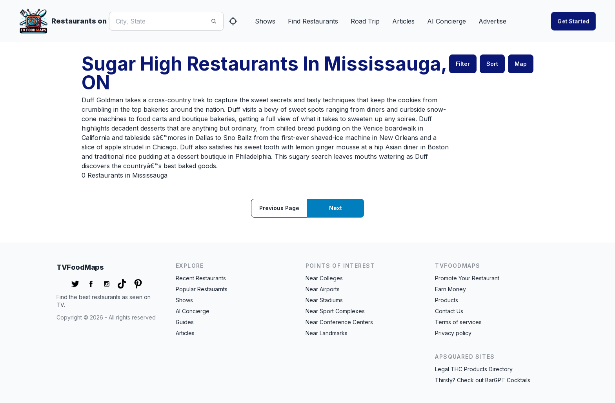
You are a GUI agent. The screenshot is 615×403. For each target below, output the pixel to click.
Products (446, 300)
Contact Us (449, 311)
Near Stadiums (324, 300)
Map (521, 63)
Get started (573, 21)
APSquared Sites (465, 356)
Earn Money (450, 289)
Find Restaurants (313, 21)
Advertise (492, 21)
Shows (265, 21)
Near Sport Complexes (335, 311)
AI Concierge (446, 21)
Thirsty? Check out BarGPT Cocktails (482, 380)
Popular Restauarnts (201, 289)
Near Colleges (324, 278)
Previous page (279, 208)
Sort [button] (492, 63)
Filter (463, 63)
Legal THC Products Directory (474, 369)
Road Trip (365, 21)
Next (335, 208)
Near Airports (323, 289)
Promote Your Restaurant (467, 278)
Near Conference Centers (339, 322)
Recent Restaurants (201, 278)
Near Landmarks (327, 333)
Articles (403, 21)
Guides (185, 322)
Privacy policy (453, 333)
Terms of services (458, 322)
